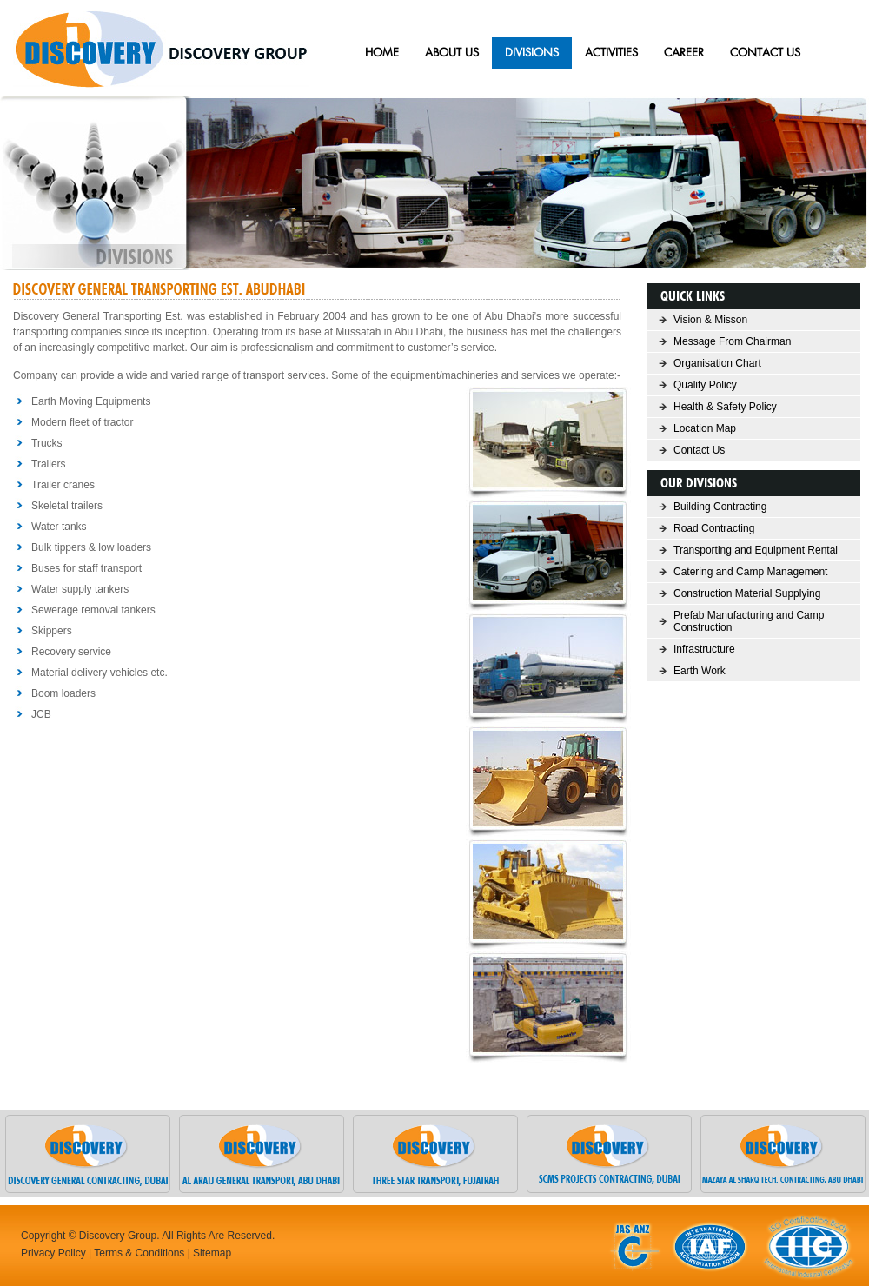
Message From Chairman (732, 341)
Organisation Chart (717, 363)
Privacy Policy (53, 1253)
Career (684, 52)
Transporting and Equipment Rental (755, 550)
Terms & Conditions (139, 1253)
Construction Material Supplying (746, 593)
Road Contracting (713, 528)
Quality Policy (705, 385)
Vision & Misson (710, 320)
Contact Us (699, 450)
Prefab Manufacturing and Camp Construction (748, 621)
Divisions (532, 52)
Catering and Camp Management (750, 572)
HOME (382, 52)
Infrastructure (704, 649)
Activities (611, 52)
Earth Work (699, 671)
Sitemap (212, 1253)
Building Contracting (719, 506)
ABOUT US (452, 52)
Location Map (704, 428)
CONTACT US (765, 52)
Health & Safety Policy (725, 407)
